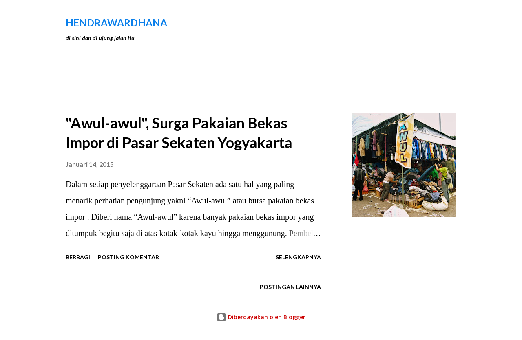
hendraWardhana (116, 23)
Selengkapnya (298, 257)
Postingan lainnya (290, 286)
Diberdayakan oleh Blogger (261, 317)
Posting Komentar (128, 257)
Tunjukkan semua (420, 85)
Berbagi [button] (78, 257)
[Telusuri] (415, 23)
